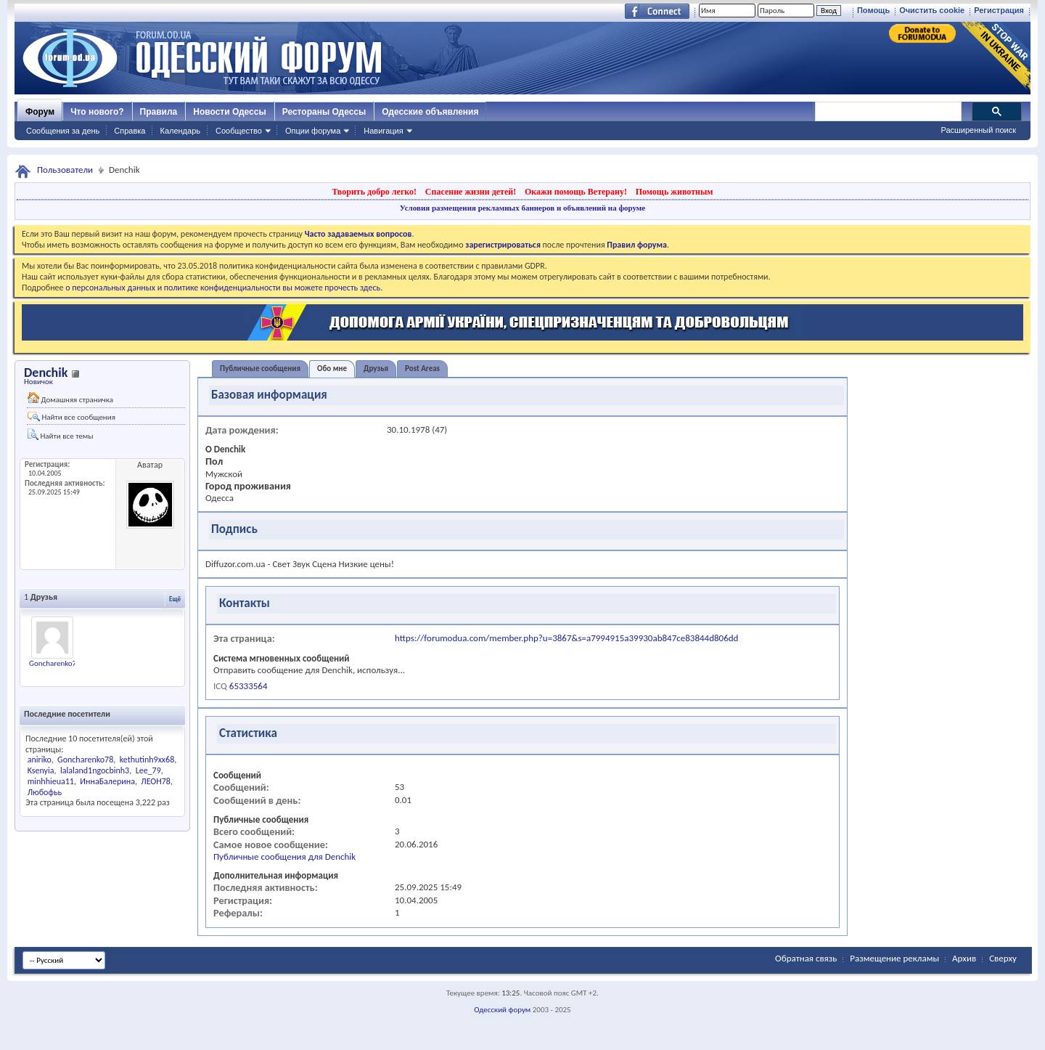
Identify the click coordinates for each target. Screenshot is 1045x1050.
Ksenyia (41, 770)
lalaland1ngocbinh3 (94, 770)
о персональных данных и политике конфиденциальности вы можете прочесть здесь (222, 287)
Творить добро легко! (374, 192)
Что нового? (96, 112)
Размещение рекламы (894, 958)
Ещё (175, 599)
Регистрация (999, 10)
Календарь (180, 130)
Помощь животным (674, 192)
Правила (159, 112)
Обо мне (332, 368)
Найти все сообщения (71, 417)
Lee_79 (148, 770)
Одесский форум (502, 1009)
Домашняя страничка (70, 398)
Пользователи (65, 169)
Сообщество (239, 130)
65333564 (248, 685)
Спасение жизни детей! (470, 192)
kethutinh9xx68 (147, 759)
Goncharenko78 (55, 663)
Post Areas (422, 368)
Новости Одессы (229, 112)
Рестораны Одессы (324, 112)
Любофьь (45, 792)
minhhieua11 (51, 781)
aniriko (40, 759)
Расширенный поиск (978, 130)
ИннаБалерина (107, 781)
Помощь (873, 10)
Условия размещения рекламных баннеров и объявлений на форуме (522, 207)
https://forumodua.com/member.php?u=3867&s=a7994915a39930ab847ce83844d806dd (566, 637)
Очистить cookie (931, 10)
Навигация (383, 130)
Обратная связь (806, 958)
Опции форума (312, 130)
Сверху (1003, 958)
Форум (39, 112)
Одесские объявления (430, 112)
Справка (129, 130)
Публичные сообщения (260, 368)
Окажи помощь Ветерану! (576, 192)
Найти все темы (60, 434)
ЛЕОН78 (156, 781)
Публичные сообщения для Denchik (284, 856)
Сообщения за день (62, 130)
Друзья (376, 368)
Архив (964, 958)
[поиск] (887, 112)
